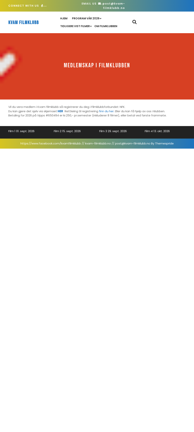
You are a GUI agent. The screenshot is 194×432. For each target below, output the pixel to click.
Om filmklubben (105, 26)
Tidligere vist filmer (75, 26)
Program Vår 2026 (85, 18)
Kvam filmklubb (23, 23)
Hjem (63, 18)
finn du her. (106, 111)
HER (60, 111)
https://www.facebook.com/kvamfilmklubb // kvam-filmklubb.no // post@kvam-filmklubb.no (85, 143)
